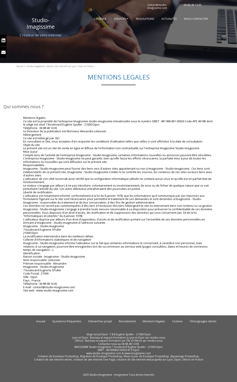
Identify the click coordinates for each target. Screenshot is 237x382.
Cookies (177, 321)
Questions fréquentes (66, 321)
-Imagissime (41, 23)
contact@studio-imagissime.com (157, 6)
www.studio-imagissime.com (103, 353)
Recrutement (127, 321)
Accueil (19, 66)
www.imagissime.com (137, 353)
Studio (40, 20)
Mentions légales (154, 321)
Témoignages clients (203, 321)
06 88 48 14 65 (193, 5)
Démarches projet (100, 321)
